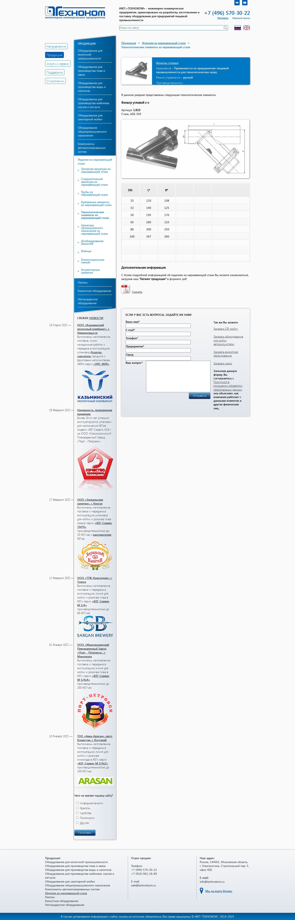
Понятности (87, 818)
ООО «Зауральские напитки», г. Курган (90, 501)
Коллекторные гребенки (90, 271)
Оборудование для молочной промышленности (90, 54)
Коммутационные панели (92, 261)
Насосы (82, 282)
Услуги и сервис (58, 63)
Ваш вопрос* (134, 363)
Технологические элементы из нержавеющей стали (95, 215)
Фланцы (86, 251)
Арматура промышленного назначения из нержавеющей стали (94, 229)
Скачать (137, 292)
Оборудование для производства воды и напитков (92, 87)
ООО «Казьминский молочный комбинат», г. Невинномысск (93, 329)
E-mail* (130, 330)
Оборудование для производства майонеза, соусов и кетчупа (94, 103)
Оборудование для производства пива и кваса (91, 70)
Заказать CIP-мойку (225, 329)
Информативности (91, 803)
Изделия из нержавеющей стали (164, 43)
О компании (55, 81)
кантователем (102, 535)
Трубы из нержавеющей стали (94, 193)
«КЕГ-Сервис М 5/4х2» (92, 763)
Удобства (85, 813)
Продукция (54, 55)
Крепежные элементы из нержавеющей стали (96, 203)
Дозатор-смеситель (89, 354)
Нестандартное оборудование (88, 301)
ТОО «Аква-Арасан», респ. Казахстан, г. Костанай (94, 738)
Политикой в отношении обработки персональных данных (227, 385)
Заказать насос (222, 363)
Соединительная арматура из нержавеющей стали (94, 181)
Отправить (199, 402)
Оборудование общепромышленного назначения (92, 131)
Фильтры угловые (167, 63)
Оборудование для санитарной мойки (90, 117)
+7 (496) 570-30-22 (227, 12)
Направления (56, 46)
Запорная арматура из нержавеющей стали (95, 170)
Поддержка (55, 72)
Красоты (85, 808)
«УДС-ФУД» (101, 364)
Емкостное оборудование (94, 291)
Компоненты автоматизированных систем (92, 148)
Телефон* (132, 338)
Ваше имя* (133, 322)
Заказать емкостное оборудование (225, 353)
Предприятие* (135, 346)
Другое (84, 823)
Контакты (223, 17)
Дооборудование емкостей (92, 242)
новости (96, 318)
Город (129, 354)
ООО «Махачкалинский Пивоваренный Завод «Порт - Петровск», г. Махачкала (93, 650)
